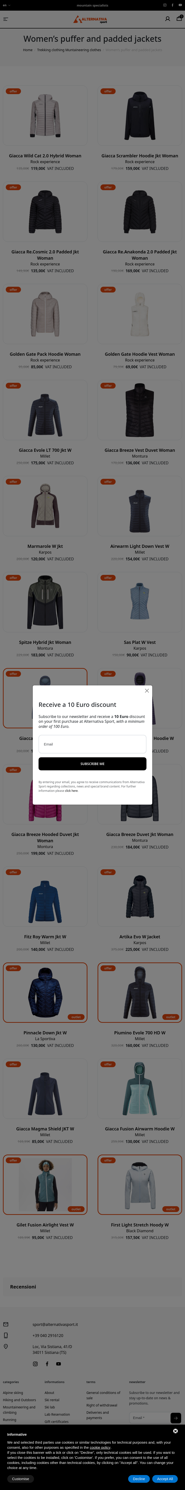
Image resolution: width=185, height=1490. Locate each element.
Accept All (165, 1479)
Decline (139, 1479)
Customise (20, 1479)
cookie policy (100, 1447)
